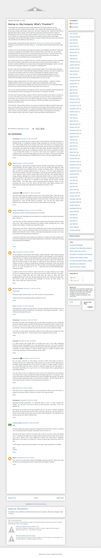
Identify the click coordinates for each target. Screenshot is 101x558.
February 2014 (74, 77)
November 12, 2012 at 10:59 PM (33, 210)
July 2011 (72, 139)
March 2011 (73, 152)
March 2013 (73, 96)
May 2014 (72, 74)
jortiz (14, 163)
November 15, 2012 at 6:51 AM (31, 358)
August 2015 (73, 52)
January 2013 (74, 102)
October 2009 (74, 205)
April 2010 (73, 186)
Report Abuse (75, 236)
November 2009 (74, 202)
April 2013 (73, 93)
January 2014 (74, 80)
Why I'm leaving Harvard (14, 520)
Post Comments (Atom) (39, 504)
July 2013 (72, 86)
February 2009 (74, 230)
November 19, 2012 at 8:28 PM (30, 423)
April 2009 (73, 224)
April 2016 (73, 43)
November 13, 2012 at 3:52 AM (25, 306)
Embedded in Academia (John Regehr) (81, 254)
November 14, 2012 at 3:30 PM (27, 341)
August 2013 (73, 83)
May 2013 (72, 90)
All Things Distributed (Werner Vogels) (81, 260)
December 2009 (74, 199)
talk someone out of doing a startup (44, 43)
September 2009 (75, 208)
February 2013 (74, 99)
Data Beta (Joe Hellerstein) (78, 264)
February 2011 (74, 155)
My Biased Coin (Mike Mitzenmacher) (81, 248)
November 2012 (74, 108)
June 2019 (73, 33)
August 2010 (73, 174)
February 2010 (74, 193)
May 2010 (72, 183)
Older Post (60, 498)
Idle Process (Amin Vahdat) (78, 267)
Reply (14, 157)
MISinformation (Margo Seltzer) (79, 257)
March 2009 (73, 227)
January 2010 (74, 196)
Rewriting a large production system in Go (27, 526)
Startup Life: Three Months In (18, 509)
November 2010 (74, 164)
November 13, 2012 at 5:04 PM (28, 320)
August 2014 (73, 71)
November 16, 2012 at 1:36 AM (23, 388)
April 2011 (73, 149)
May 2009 (72, 221)
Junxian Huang (17, 423)
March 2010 (73, 189)
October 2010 (74, 168)
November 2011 (74, 130)
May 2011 (72, 146)
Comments (75, 280)
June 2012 (73, 118)
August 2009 (73, 211)
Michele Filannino (18, 288)
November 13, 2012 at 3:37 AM (32, 288)
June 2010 (73, 180)
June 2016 (73, 40)
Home (36, 498)
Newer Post (12, 498)
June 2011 (73, 143)
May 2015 (72, 55)
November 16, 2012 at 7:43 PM (28, 400)
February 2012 (74, 124)
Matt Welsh (75, 23)
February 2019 (74, 37)
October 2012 (74, 111)
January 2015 (74, 65)
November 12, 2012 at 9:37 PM (28, 139)
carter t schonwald (18, 210)
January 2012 (74, 127)
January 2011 (74, 158)
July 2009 (72, 214)
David (14, 306)
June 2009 (73, 217)
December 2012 (74, 105)
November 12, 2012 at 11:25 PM (25, 252)
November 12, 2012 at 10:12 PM (31, 193)
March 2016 (73, 46)
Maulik (14, 457)
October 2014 (74, 68)
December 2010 (74, 161)
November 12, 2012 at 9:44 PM (24, 163)
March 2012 (73, 121)
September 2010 (75, 171)
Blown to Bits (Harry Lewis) (78, 251)
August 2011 (73, 136)
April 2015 (73, 58)
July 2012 (72, 115)
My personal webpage (76, 245)
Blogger (60, 554)
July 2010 (72, 177)
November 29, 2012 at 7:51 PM (25, 457)
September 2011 (75, 133)
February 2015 (74, 62)
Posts (73, 277)
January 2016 (74, 49)
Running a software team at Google (25, 535)
